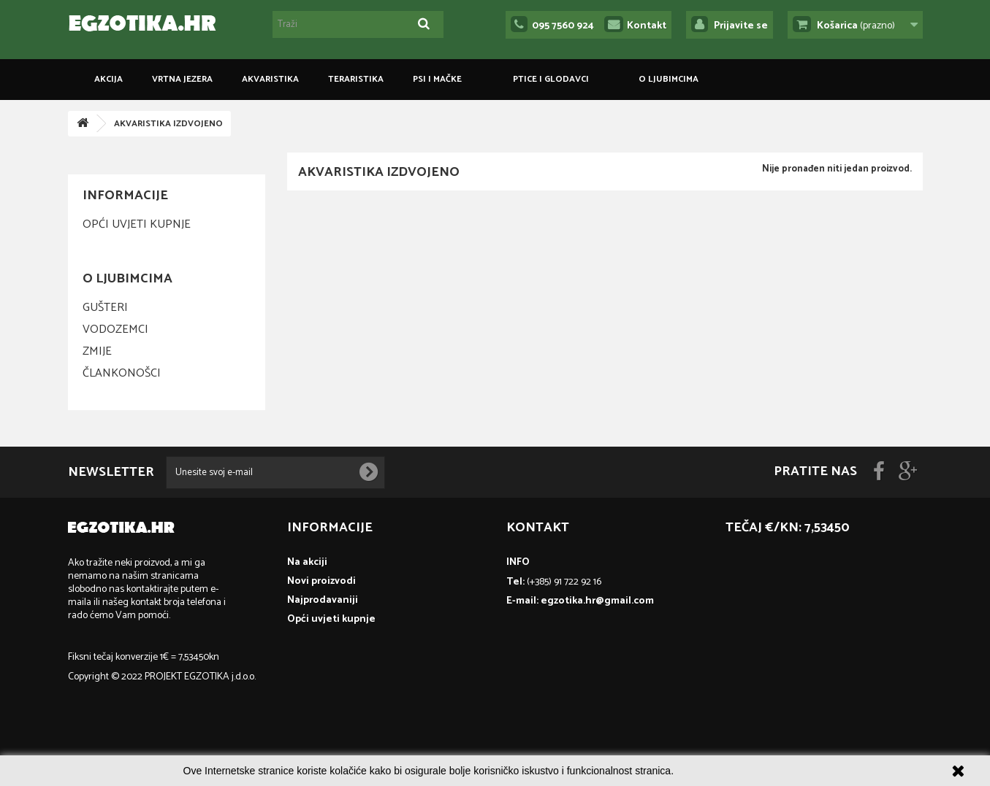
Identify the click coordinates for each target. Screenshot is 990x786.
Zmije (97, 351)
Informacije (125, 196)
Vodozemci (115, 329)
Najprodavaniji (322, 600)
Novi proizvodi (321, 581)
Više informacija (713, 771)
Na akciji (307, 562)
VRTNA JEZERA (182, 79)
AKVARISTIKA (270, 79)
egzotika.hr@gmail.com (597, 601)
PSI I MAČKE (437, 79)
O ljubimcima (668, 79)
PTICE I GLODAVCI (551, 79)
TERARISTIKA (356, 79)
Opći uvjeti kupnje (137, 224)
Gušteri (105, 307)
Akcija (108, 79)
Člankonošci (122, 373)
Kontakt (646, 26)
